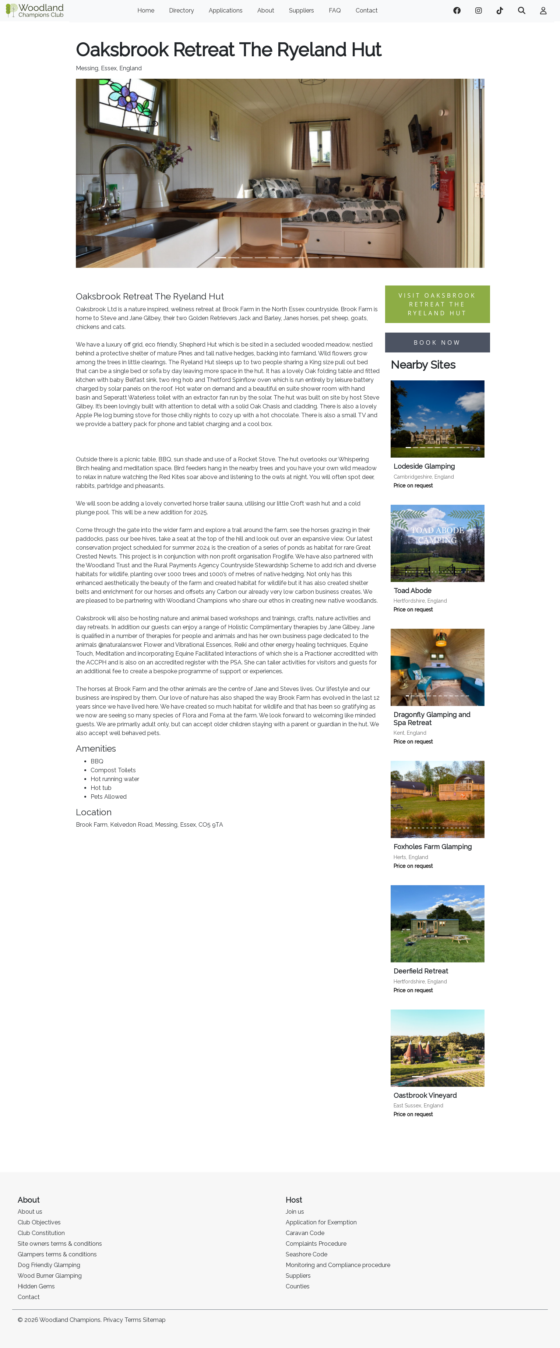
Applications (226, 10)
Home (145, 10)
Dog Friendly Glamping (49, 1265)
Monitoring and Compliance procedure (338, 1265)
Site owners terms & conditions (60, 1243)
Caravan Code (305, 1233)
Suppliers (301, 10)
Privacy (113, 1319)
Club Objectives (39, 1222)
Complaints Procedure (316, 1243)
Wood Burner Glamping (50, 1275)
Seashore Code (306, 1254)
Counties (298, 1286)
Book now (437, 342)
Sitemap (154, 1319)
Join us (295, 1211)
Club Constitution (41, 1233)
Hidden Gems (36, 1286)
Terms (132, 1319)
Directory (181, 10)
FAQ (335, 10)
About (265, 10)
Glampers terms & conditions (57, 1254)
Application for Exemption (321, 1222)
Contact (367, 10)
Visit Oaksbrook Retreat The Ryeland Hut (437, 304)
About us (30, 1211)
